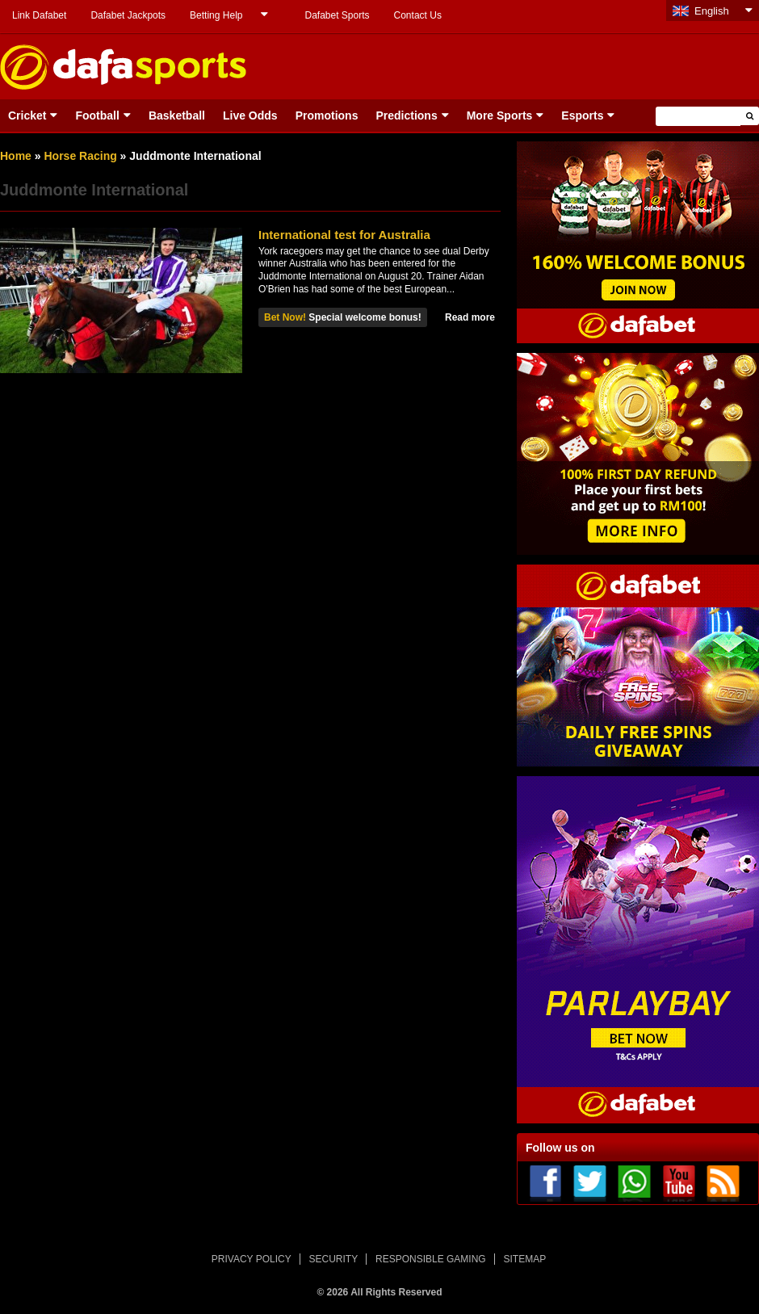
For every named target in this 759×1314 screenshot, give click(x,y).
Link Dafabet (39, 15)
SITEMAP (524, 1259)
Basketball (177, 115)
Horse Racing (80, 155)
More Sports (500, 115)
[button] (749, 116)
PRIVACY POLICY (251, 1259)
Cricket (27, 115)
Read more (470, 317)
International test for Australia (344, 234)
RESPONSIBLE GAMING (430, 1259)
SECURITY (334, 1259)
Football (97, 115)
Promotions (327, 115)
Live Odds (250, 115)
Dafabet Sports (336, 15)
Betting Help (216, 15)
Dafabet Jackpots (128, 15)
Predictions (406, 115)
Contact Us (418, 15)
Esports (582, 115)
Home (15, 155)
